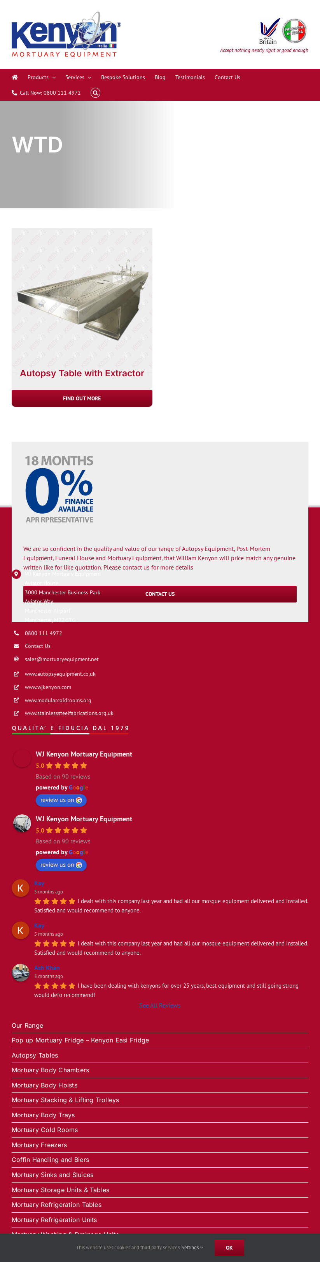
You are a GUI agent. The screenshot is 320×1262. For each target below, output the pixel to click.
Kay (39, 883)
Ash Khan (47, 967)
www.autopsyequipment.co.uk (60, 673)
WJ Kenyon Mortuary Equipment (84, 754)
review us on (61, 799)
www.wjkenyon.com (48, 687)
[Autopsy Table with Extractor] (82, 232)
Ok (229, 1247)
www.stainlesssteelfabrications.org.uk (69, 713)
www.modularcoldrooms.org (58, 700)
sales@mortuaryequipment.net (62, 659)
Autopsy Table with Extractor (82, 373)
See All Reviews (160, 1005)
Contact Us (38, 645)
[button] (95, 92)
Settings (192, 1247)
